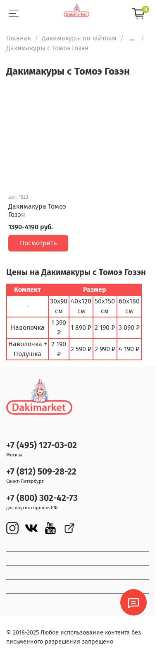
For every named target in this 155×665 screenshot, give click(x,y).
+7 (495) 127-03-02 (41, 445)
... (132, 38)
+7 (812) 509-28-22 (41, 472)
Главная (18, 38)
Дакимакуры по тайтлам (79, 38)
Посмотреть (38, 243)
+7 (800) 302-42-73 (42, 498)
